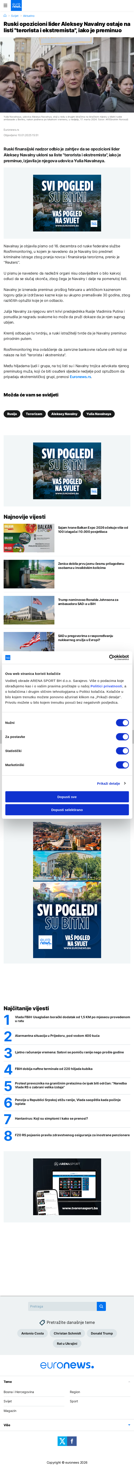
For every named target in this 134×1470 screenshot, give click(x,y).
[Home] (5, 15)
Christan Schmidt (67, 1333)
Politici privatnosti (106, 686)
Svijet (14, 16)
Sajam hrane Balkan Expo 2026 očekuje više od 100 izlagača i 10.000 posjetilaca (93, 529)
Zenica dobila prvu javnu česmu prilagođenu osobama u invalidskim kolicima (91, 566)
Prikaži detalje (108, 783)
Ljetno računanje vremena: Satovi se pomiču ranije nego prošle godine (69, 1052)
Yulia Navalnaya (98, 414)
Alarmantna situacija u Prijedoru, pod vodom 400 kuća (57, 1035)
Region (75, 1392)
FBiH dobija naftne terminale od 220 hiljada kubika (54, 1069)
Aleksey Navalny (64, 414)
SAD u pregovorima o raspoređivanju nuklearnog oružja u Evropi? (85, 638)
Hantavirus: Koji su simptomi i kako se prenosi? (51, 1118)
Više (7, 1425)
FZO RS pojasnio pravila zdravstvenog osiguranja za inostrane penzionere (72, 1135)
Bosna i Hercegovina (19, 1392)
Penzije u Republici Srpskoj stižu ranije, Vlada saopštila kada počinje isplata (68, 1102)
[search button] (101, 1306)
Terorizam (34, 414)
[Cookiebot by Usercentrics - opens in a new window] (109, 658)
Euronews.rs (80, 376)
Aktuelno (28, 16)
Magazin (10, 1411)
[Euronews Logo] (16, 5)
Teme (8, 1382)
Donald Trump (102, 1333)
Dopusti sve (67, 797)
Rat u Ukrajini (67, 1343)
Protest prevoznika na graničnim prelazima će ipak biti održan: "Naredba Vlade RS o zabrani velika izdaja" (71, 1085)
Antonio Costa (32, 1333)
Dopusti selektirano (67, 809)
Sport (74, 1401)
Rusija (12, 414)
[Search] (67, 1306)
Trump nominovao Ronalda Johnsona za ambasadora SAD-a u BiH (88, 602)
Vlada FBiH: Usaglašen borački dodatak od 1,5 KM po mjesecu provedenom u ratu (72, 1019)
